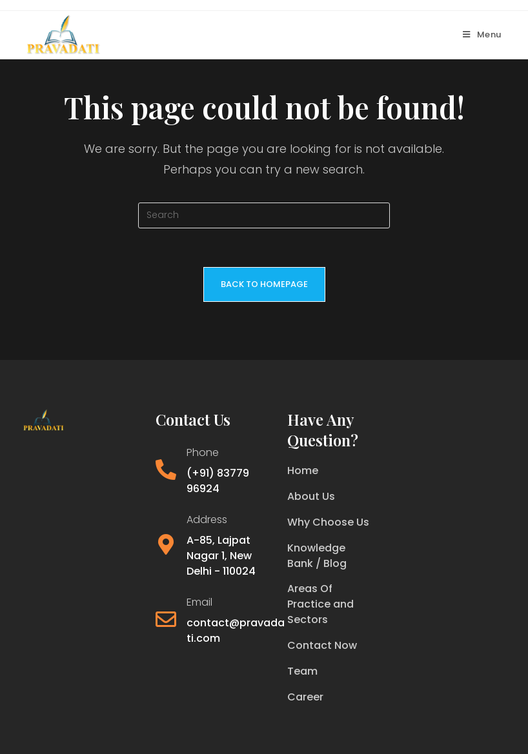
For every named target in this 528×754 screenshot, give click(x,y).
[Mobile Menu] (482, 34)
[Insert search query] (264, 215)
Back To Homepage (264, 284)
